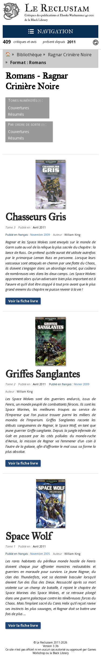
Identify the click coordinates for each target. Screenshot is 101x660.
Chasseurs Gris (35, 217)
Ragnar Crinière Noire (70, 55)
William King (72, 235)
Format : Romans (28, 62)
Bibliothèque (29, 55)
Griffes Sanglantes (42, 374)
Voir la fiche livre (23, 301)
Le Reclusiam (11, 12)
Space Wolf (28, 536)
